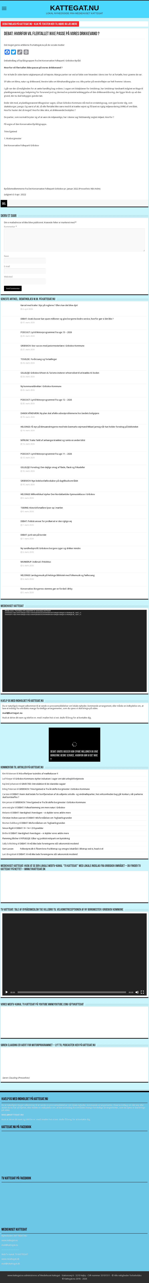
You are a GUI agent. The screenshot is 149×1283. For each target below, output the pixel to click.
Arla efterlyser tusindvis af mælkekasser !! (38, 773)
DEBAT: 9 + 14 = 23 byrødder (29, 828)
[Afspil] (6, 992)
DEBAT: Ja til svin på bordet (33, 535)
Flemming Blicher (10, 838)
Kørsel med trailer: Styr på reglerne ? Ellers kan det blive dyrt (49, 305)
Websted (8, 276)
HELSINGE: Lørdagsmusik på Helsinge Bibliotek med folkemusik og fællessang (58, 575)
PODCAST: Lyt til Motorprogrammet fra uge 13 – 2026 (46, 332)
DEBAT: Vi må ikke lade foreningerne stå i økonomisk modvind (49, 843)
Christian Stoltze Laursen (14, 818)
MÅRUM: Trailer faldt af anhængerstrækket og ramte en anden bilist (53, 440)
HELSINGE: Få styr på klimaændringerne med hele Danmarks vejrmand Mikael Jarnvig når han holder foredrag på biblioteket (79, 427)
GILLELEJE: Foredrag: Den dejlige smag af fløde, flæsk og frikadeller (53, 467)
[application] (74, 651)
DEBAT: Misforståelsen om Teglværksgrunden (50, 818)
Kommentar (10, 226)
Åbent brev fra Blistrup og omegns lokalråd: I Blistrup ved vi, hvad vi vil (69, 849)
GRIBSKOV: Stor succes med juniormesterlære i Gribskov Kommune (52, 345)
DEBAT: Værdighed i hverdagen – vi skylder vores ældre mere (41, 812)
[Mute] (137, 992)
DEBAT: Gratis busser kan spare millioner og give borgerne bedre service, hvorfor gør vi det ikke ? (67, 319)
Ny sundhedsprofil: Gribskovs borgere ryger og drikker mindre (50, 548)
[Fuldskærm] (142, 992)
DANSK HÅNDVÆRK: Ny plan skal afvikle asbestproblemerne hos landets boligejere (60, 413)
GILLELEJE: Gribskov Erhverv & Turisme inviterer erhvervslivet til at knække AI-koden (60, 373)
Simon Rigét (8, 828)
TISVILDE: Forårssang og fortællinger (39, 359)
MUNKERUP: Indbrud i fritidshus (36, 562)
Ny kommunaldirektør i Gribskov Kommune (41, 386)
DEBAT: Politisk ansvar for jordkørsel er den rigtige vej (46, 521)
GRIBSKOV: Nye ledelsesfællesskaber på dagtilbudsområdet (49, 481)
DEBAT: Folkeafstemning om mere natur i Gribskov (41, 807)
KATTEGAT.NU (74, 8)
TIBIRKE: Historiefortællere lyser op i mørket (42, 508)
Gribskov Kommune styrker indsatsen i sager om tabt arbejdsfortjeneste (49, 778)
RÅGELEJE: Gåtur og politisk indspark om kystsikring (45, 838)
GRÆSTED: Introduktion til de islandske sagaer (43, 784)
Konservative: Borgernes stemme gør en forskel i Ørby (47, 589)
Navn (6, 256)
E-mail (7, 266)
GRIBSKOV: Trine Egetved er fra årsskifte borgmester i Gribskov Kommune (54, 789)
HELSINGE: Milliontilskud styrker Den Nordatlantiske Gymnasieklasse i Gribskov (58, 494)
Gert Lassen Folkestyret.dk (17, 849)
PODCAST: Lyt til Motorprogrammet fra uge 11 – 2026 (46, 454)
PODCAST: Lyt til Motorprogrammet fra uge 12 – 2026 (46, 400)
